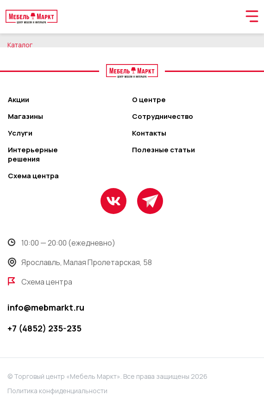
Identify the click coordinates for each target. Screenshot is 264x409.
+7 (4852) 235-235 (44, 328)
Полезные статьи (163, 150)
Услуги (20, 133)
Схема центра (33, 176)
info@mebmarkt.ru (45, 307)
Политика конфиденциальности (57, 390)
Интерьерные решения (33, 154)
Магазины (25, 116)
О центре (149, 99)
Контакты (149, 133)
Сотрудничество (162, 116)
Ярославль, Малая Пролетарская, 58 (79, 262)
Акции (18, 99)
